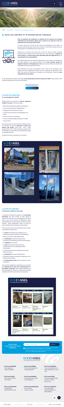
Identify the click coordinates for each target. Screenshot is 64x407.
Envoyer (53, 344)
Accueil (3, 30)
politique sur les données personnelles (39, 351)
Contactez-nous (59, 397)
